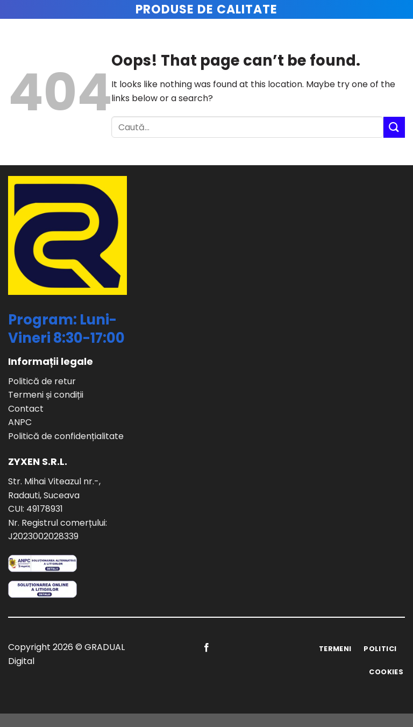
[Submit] (394, 127)
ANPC (20, 422)
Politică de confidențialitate (66, 436)
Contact (26, 409)
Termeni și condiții (45, 395)
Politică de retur (42, 381)
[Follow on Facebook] (206, 648)
